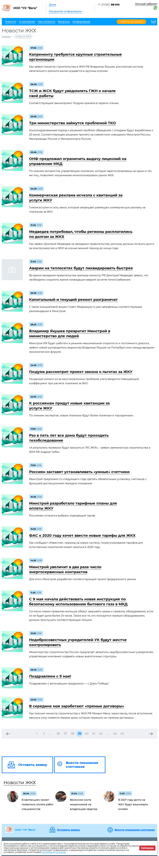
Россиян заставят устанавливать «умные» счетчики (79, 472)
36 (58, 733)
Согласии (60, 852)
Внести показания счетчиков (135, 830)
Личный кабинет (146, 4)
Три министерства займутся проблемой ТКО (72, 123)
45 (122, 733)
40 (87, 733)
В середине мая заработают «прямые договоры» (76, 706)
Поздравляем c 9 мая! (50, 676)
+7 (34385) (108, 4)
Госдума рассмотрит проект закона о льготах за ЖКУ (80, 372)
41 (93, 733)
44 (115, 733)
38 (72, 733)
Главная (6, 36)
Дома (52, 4)
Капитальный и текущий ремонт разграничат (73, 299)
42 (101, 733)
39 (79, 733)
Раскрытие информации (65, 11)
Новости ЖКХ (20, 782)
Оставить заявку (68, 830)
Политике (47, 852)
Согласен (147, 848)
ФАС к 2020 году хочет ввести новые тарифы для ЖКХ (82, 535)
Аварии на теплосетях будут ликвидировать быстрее (81, 268)
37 (65, 733)
